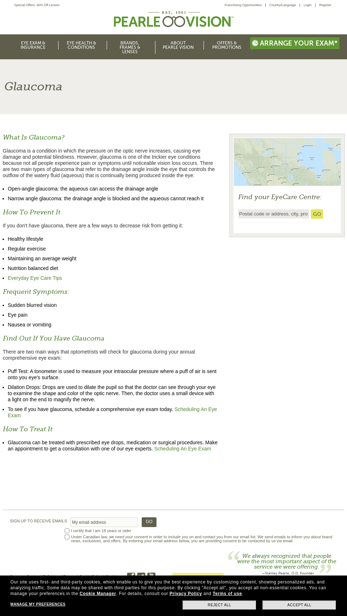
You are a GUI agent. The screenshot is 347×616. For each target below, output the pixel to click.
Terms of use (227, 593)
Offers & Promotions (226, 45)
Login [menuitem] (308, 5)
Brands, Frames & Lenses (130, 47)
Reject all (219, 605)
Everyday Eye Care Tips (35, 278)
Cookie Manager (98, 593)
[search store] (317, 214)
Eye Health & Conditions (81, 45)
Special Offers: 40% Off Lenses (37, 5)
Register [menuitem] (325, 5)
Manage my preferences (37, 604)
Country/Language (282, 5)
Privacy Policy (186, 593)
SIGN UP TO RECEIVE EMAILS (38, 521)
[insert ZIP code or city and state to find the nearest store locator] (273, 213)
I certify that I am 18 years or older (101, 531)
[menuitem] (245, 5)
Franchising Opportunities (243, 5)
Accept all (299, 605)
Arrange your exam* (295, 43)
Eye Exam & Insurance (33, 45)
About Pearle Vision (178, 45)
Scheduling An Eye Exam (182, 449)
